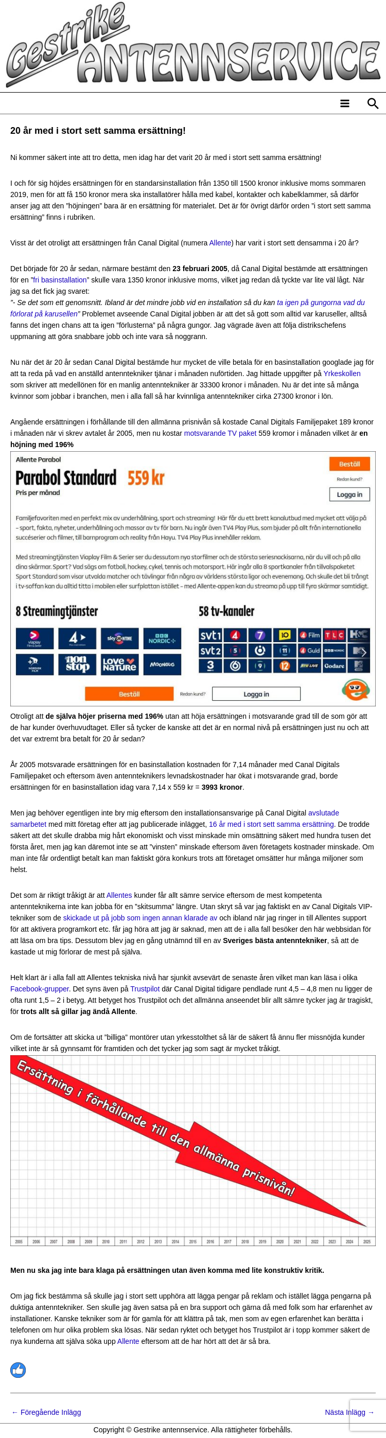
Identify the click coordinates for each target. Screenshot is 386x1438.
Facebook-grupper (39, 989)
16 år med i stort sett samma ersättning (271, 824)
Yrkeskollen (341, 373)
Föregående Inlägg (46, 1412)
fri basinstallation (59, 280)
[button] (373, 103)
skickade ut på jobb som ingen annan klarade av (140, 918)
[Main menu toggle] (344, 103)
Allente (220, 243)
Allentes (119, 895)
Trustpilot (145, 989)
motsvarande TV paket (220, 433)
